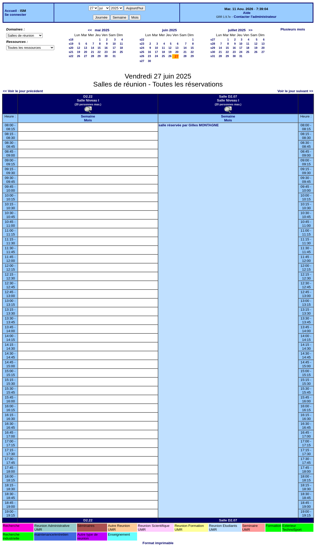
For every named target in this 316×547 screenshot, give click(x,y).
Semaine (88, 116)
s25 (142, 51)
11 (121, 43)
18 (121, 47)
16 (106, 47)
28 (92, 56)
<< (90, 30)
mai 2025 (102, 30)
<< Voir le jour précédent (23, 91)
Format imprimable (158, 543)
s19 (71, 43)
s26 (142, 56)
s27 (142, 60)
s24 (142, 47)
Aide (246, 13)
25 (121, 51)
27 (85, 56)
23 (106, 51)
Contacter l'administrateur (255, 17)
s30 (212, 51)
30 (106, 56)
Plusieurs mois (293, 29)
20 (85, 51)
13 (85, 47)
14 (92, 47)
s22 (71, 56)
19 (78, 51)
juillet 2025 (237, 30)
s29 (212, 47)
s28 (212, 43)
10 (114, 43)
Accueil (11, 11)
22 (99, 51)
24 (114, 51)
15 (99, 47)
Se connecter (15, 15)
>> (251, 30)
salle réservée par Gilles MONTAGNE (189, 125)
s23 (142, 43)
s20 (71, 47)
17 (114, 47)
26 (78, 56)
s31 (212, 56)
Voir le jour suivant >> (295, 91)
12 (78, 47)
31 (114, 56)
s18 (71, 39)
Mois (88, 120)
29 (99, 56)
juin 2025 (169, 30)
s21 (71, 51)
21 (92, 51)
